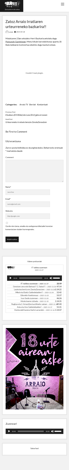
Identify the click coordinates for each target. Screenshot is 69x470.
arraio (11, 32)
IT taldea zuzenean (39, 267)
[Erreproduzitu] (10, 278)
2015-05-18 (20, 32)
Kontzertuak (42, 104)
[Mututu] (51, 278)
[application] (34, 278)
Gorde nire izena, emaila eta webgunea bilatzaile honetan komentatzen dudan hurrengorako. (29, 227)
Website (9, 211)
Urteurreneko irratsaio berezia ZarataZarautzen (26, 122)
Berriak (32, 104)
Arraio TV (24, 104)
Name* (8, 187)
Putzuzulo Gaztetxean (15, 41)
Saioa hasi (34, 448)
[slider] (30, 278)
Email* (8, 199)
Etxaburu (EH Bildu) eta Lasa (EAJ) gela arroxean (26, 115)
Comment (9, 157)
